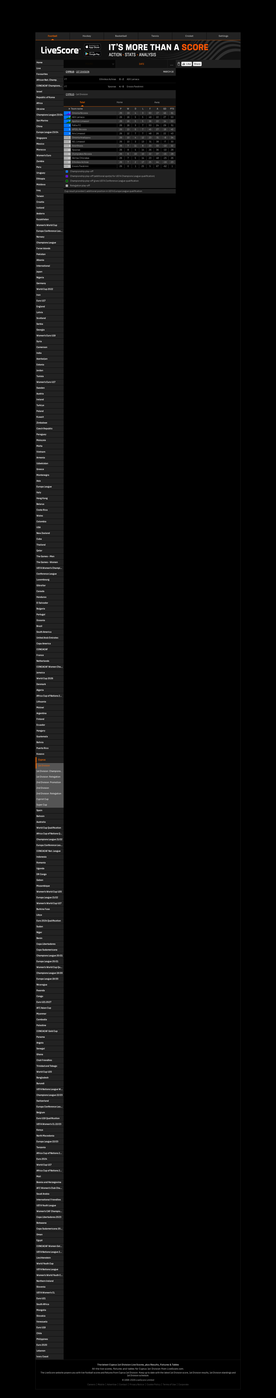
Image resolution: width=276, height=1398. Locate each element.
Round (89, 63)
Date (141, 64)
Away (157, 102)
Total (82, 102)
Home (120, 102)
